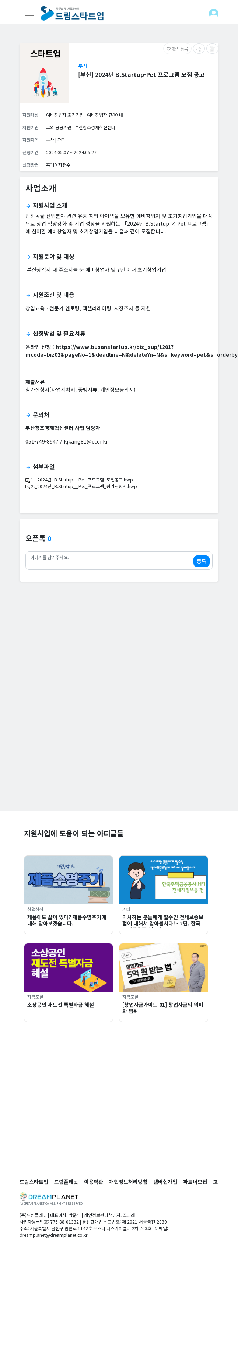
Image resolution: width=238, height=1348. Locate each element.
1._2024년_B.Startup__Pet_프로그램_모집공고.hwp (79, 479)
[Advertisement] (78, 733)
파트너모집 (195, 1181)
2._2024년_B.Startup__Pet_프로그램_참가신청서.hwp (81, 486)
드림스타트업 (34, 1181)
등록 (201, 561)
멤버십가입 (165, 1181)
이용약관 (93, 1181)
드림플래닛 (66, 1181)
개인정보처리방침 (128, 1181)
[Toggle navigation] (29, 13)
